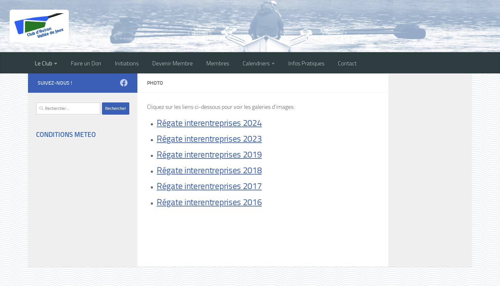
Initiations (127, 63)
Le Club (43, 63)
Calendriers (256, 63)
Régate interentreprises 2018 (209, 170)
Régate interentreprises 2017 (209, 186)
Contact (347, 63)
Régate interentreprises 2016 (209, 202)
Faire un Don (86, 63)
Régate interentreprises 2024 (209, 123)
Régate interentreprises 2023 (209, 139)
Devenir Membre (172, 63)
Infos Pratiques (306, 63)
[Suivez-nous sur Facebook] (124, 83)
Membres (217, 63)
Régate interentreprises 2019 (209, 154)
